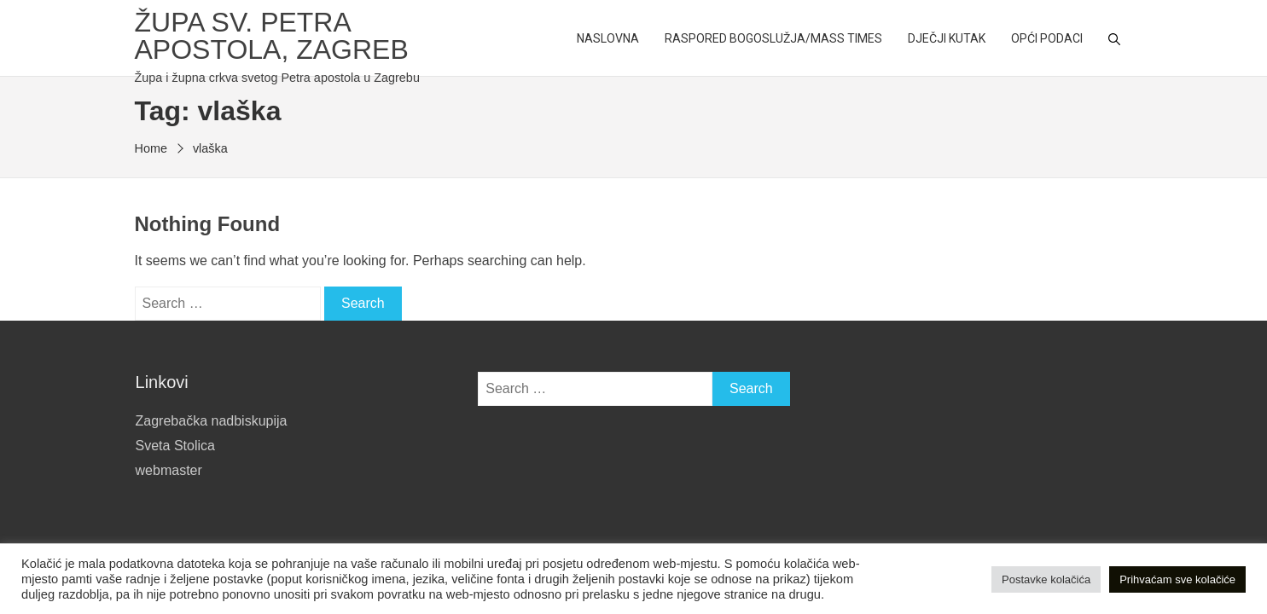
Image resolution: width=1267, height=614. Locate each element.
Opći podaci (1047, 38)
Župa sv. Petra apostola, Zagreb (272, 36)
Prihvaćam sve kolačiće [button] (1177, 579)
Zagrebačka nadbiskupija (212, 421)
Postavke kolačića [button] (1046, 579)
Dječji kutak (946, 38)
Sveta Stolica (175, 445)
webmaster (169, 470)
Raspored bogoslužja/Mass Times (773, 38)
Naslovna (608, 38)
